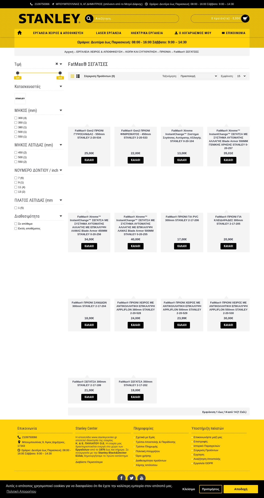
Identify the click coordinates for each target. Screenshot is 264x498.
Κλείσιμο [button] (189, 489)
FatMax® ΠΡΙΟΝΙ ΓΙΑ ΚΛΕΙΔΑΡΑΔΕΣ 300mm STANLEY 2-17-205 (228, 220)
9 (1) (19, 182)
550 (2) (20, 161)
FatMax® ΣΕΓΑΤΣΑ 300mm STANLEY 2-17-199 (89, 383)
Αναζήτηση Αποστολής (206, 458)
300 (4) (20, 118)
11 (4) (19, 187)
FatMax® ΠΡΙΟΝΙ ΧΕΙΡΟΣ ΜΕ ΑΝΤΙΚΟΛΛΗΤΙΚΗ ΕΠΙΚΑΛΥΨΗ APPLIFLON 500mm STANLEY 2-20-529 (182, 308)
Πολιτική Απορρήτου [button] (21, 491)
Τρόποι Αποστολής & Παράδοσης (155, 442)
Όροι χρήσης (142, 456)
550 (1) (20, 136)
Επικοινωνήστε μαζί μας (207, 437)
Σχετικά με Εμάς (144, 437)
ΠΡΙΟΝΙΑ (165, 51)
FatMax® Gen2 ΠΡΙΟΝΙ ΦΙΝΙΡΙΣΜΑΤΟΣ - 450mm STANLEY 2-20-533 (135, 134)
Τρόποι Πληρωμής (146, 446)
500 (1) (20, 131)
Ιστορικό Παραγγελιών (206, 445)
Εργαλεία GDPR (202, 463)
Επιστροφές (200, 441)
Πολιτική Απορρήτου (147, 451)
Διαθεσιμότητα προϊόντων (150, 460)
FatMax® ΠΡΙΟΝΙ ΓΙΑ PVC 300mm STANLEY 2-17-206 (182, 218)
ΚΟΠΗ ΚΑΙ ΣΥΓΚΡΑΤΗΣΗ (141, 51)
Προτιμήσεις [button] (210, 489)
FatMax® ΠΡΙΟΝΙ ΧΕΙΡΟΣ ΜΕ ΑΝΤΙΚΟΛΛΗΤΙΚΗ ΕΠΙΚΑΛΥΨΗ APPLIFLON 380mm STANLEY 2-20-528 (135, 308)
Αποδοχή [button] (241, 489)
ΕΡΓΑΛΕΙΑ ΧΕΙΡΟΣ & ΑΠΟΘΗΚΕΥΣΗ (99, 51)
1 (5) (19, 207)
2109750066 (27, 437)
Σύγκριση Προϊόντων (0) (99, 76)
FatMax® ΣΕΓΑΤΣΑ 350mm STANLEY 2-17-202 (135, 383)
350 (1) (20, 122)
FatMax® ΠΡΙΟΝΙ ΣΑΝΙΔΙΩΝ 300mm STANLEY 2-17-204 (89, 304)
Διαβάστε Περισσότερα (89, 462)
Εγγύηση (198, 454)
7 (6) (19, 177)
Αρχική (68, 51)
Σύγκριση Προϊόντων (205, 450)
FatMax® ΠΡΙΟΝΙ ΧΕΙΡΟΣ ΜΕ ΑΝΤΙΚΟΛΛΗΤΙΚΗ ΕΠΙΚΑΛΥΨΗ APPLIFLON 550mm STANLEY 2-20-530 (228, 308)
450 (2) (20, 152)
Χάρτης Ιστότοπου (146, 465)
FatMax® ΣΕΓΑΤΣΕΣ (186, 51)
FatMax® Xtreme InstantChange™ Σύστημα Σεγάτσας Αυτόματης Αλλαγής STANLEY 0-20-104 (182, 136)
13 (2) (19, 191)
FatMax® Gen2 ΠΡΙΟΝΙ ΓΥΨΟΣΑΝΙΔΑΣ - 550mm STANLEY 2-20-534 (89, 134)
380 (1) (20, 127)
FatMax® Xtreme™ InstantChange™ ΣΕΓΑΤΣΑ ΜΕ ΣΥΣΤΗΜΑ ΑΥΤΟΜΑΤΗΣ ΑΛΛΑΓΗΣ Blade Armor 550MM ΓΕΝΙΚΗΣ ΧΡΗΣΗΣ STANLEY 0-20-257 (228, 139)
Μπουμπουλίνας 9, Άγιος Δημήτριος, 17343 (41, 444)
